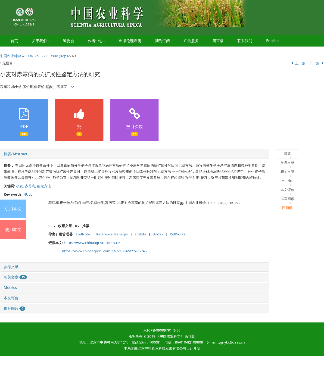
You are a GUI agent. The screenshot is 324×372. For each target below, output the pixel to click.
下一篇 (316, 63)
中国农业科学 (10, 55)
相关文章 (15, 277)
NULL (27, 194)
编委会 (68, 40)
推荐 (85, 225)
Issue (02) (57, 55)
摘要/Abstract (15, 153)
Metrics (10, 287)
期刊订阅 (162, 40)
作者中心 (96, 40)
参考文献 (11, 266)
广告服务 (191, 40)
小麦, (20, 186)
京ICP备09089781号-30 (161, 330)
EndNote (83, 234)
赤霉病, (31, 186)
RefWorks (177, 234)
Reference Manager (112, 234)
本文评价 (11, 297)
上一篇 (298, 63)
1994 (29, 55)
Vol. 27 (39, 55)
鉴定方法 (44, 186)
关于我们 (40, 40)
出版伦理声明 (130, 40)
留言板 (218, 40)
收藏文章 (65, 225)
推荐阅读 (14, 308)
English (272, 40)
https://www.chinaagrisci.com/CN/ (92, 242)
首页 (14, 40)
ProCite (140, 234)
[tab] (134, 154)
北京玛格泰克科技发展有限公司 (162, 348)
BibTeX (158, 234)
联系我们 (244, 40)
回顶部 (287, 207)
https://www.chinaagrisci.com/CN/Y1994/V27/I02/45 (104, 251)
